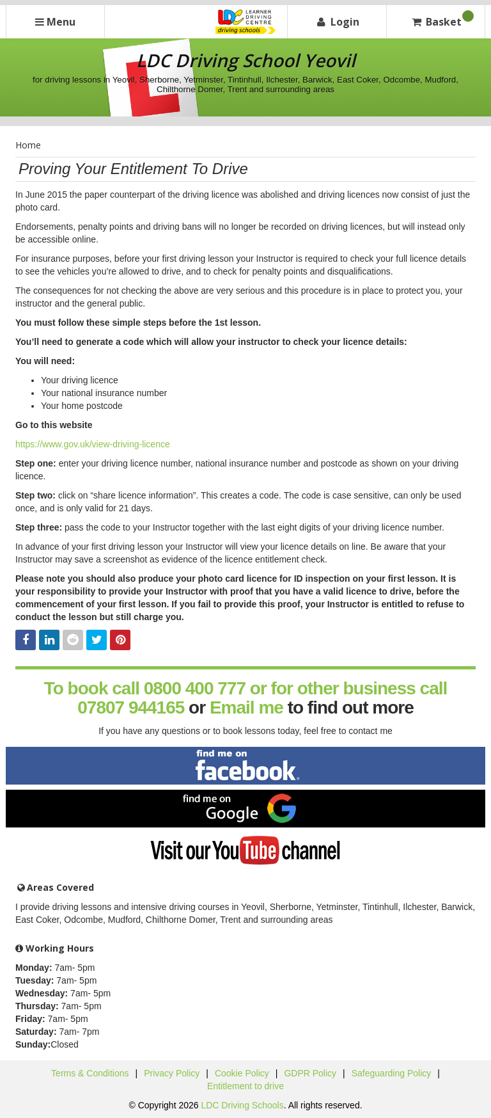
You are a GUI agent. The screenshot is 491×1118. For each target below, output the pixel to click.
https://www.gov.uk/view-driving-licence (92, 444)
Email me (246, 707)
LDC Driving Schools (242, 1105)
